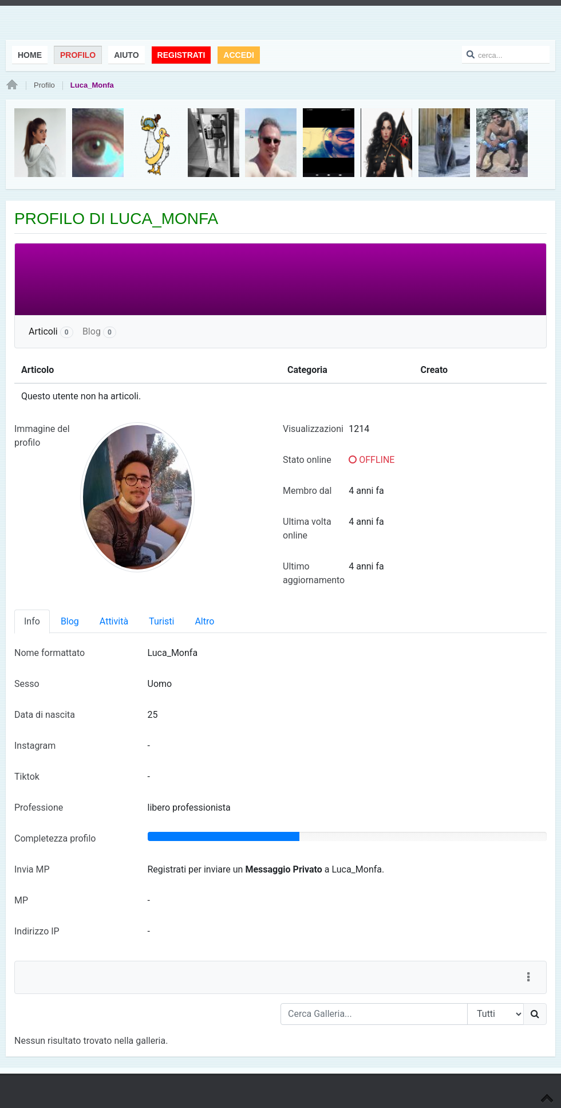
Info (32, 621)
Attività (114, 621)
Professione (38, 807)
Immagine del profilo (42, 435)
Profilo (44, 85)
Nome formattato (49, 652)
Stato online (307, 459)
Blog (99, 332)
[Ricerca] (535, 1014)
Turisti (161, 621)
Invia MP (32, 869)
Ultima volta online (307, 528)
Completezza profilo (55, 838)
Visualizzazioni (313, 428)
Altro (204, 621)
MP (21, 900)
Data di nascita (44, 714)
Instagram (35, 745)
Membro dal (307, 490)
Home (12, 85)
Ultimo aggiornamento (314, 573)
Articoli (51, 332)
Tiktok (26, 776)
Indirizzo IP (37, 931)
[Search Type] (495, 1014)
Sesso (26, 683)
